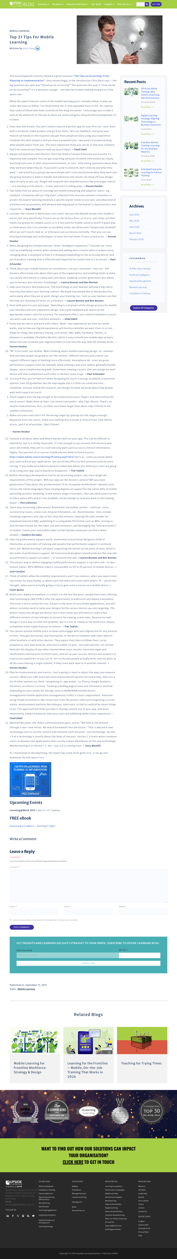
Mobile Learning (20, 31)
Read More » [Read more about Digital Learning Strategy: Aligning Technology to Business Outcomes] (147, 134)
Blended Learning (138, 287)
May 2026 (134, 220)
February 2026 (136, 239)
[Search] (147, 4)
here (41, 757)
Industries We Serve (77, 4)
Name (13, 906)
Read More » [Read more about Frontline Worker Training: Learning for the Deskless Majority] (147, 161)
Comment (15, 867)
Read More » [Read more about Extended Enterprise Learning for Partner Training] (147, 184)
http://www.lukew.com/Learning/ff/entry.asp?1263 (41, 457)
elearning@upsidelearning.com (20, 1204)
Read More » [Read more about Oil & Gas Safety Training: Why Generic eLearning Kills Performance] (147, 107)
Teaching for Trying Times (141, 1063)
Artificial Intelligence (139, 275)
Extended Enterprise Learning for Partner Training (151, 172)
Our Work (96, 4)
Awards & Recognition (140, 281)
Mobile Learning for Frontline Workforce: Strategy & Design (30, 1067)
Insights (109, 4)
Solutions (43, 4)
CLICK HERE (73, 1162)
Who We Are (124, 4)
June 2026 (134, 214)
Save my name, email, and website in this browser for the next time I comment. (45, 920)
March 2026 (135, 233)
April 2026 (134, 227)
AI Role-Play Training (139, 268)
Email (67, 906)
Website (122, 906)
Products (57, 4)
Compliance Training (139, 293)
